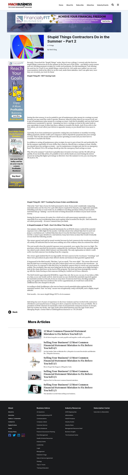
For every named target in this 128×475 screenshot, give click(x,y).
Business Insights (70, 431)
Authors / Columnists (14, 418)
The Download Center (71, 435)
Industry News (69, 425)
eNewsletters (69, 415)
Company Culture (42, 422)
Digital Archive (12, 425)
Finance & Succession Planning (46, 431)
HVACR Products (70, 418)
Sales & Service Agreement (45, 458)
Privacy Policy (12, 431)
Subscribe (80, 5)
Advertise (90, 5)
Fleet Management (42, 435)
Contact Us (11, 422)
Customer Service (42, 425)
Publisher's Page (42, 455)
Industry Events (102, 5)
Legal (38, 448)
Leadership (40, 445)
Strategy (39, 461)
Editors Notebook (42, 428)
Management (40, 451)
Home (61, 5)
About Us (69, 5)
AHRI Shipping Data (70, 412)
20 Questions (41, 412)
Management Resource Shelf (73, 428)
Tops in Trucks (41, 464)
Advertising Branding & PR (44, 415)
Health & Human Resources (45, 438)
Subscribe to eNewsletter (101, 412)
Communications (42, 418)
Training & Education (43, 468)
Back (15, 312)
